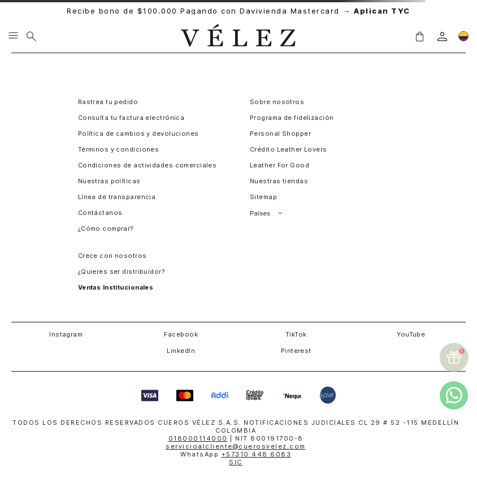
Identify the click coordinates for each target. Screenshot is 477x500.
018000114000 (198, 438)
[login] (442, 36)
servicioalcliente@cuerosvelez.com (236, 446)
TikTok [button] (296, 334)
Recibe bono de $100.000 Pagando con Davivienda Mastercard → (238, 11)
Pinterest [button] (296, 351)
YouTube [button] (411, 334)
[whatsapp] (454, 395)
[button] (419, 36)
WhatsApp (235, 454)
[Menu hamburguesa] (13, 36)
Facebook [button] (181, 334)
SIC (235, 462)
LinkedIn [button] (181, 351)
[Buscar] (31, 36)
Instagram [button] (66, 334)
